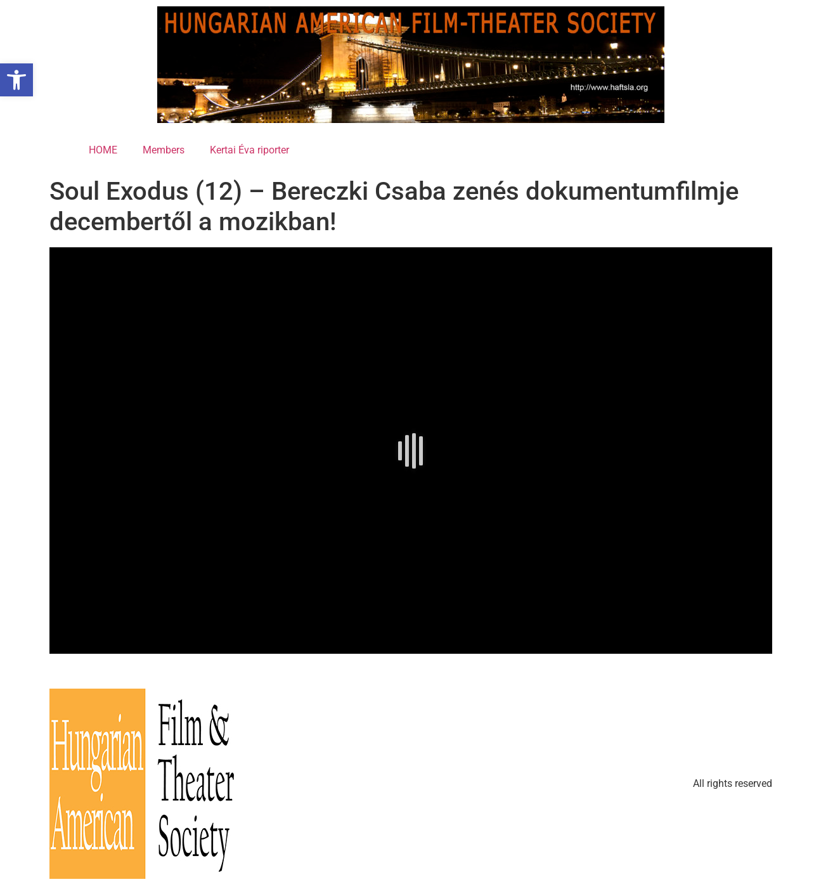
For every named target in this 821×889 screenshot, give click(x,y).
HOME (103, 150)
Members (163, 150)
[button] (16, 79)
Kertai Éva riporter (249, 150)
